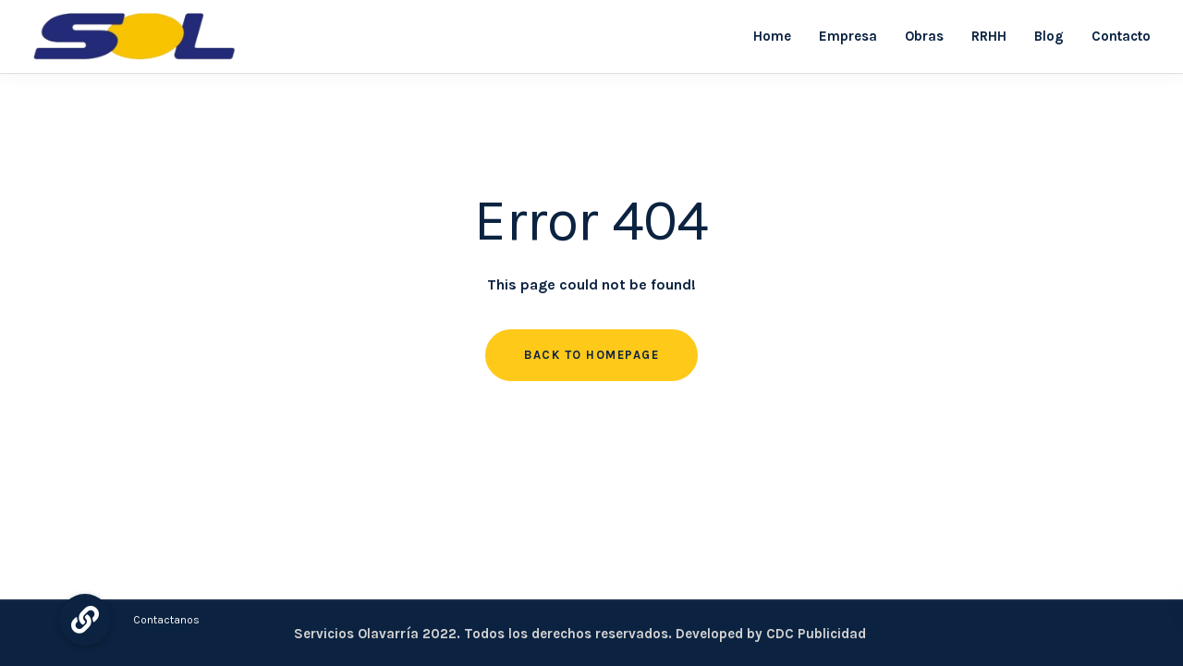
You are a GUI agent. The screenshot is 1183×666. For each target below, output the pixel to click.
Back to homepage (591, 355)
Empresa (848, 36)
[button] (85, 620)
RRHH (988, 36)
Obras (924, 36)
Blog (1049, 36)
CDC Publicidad (816, 633)
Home (772, 36)
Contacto (1121, 36)
